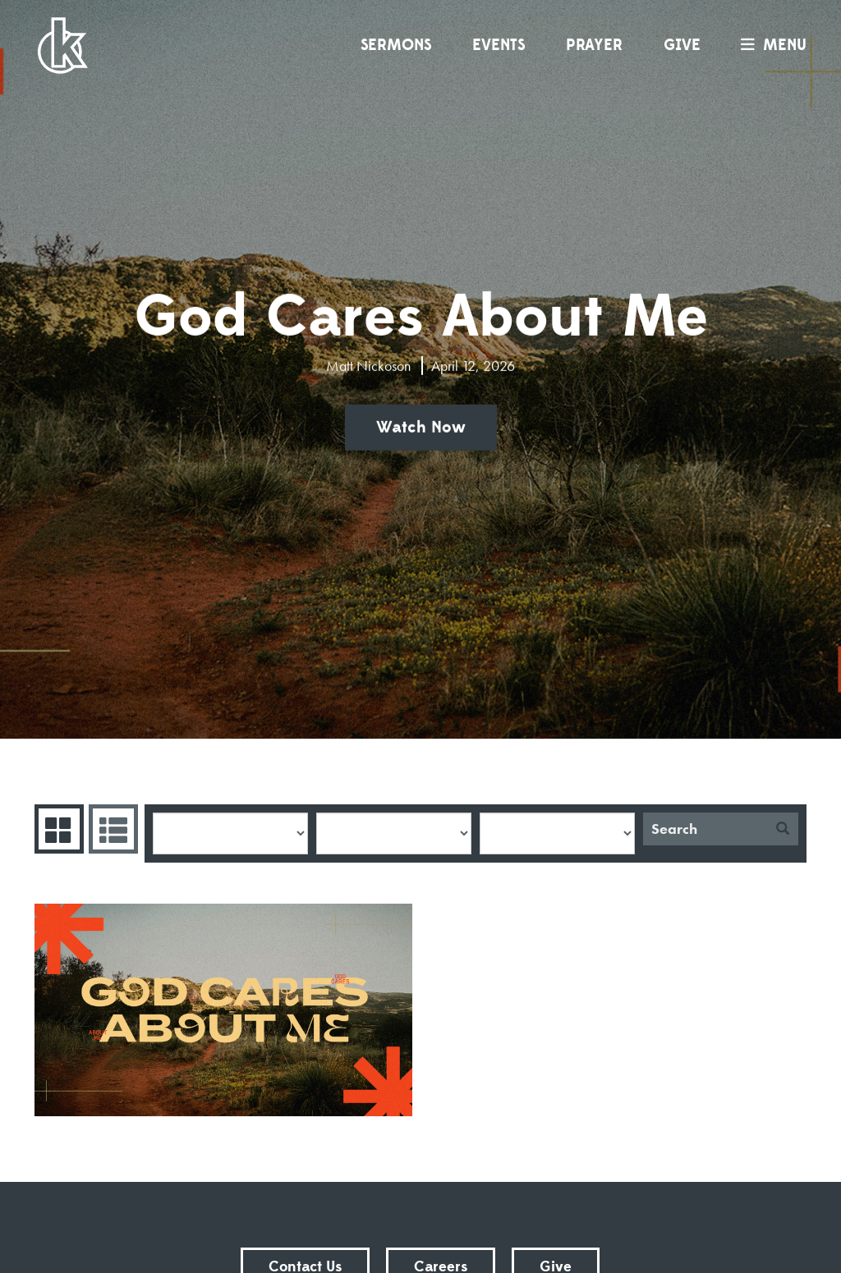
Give (682, 45)
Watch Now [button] (421, 427)
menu (770, 45)
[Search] (705, 829)
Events (498, 45)
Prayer (594, 45)
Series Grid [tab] (57, 828)
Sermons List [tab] (111, 828)
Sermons (396, 45)
